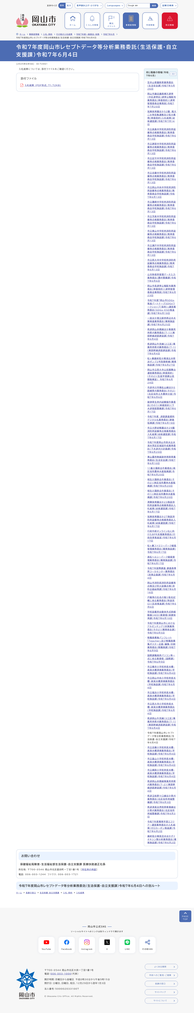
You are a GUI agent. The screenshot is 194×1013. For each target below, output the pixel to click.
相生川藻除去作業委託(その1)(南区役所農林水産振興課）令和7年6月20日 (161, 494)
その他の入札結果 (64, 34)
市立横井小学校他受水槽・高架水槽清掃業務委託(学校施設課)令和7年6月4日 (161, 670)
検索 (154, 6)
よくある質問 (160, 967)
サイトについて (160, 1001)
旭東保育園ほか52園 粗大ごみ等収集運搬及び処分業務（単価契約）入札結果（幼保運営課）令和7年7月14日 (161, 117)
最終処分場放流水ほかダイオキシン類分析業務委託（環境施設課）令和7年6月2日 (161, 839)
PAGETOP (185, 917)
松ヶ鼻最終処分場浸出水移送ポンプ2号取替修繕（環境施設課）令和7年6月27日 (161, 361)
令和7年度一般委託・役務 (87, 34)
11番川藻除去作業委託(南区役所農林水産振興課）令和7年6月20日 (161, 471)
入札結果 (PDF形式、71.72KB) (40, 85)
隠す (174, 74)
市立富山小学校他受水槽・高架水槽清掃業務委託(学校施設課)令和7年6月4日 (161, 762)
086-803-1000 (61, 974)
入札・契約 (47, 34)
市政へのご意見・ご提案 (160, 975)
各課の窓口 (31, 893)
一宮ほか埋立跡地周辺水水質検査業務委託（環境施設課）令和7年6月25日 (161, 321)
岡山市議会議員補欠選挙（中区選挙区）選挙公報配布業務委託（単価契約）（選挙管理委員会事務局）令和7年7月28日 (161, 100)
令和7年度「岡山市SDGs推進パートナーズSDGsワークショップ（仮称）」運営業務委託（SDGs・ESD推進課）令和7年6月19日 (161, 306)
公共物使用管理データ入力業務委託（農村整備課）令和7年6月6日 (161, 277)
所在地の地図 (89, 869)
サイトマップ (160, 992)
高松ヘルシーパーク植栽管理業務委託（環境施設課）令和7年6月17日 (161, 560)
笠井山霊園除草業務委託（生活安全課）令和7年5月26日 (161, 85)
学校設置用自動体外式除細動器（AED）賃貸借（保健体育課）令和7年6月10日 (161, 615)
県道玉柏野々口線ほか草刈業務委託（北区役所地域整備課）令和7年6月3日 (161, 799)
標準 (62, 5)
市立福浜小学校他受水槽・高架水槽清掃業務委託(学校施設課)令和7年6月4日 (161, 695)
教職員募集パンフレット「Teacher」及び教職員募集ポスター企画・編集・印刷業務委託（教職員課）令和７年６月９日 (161, 644)
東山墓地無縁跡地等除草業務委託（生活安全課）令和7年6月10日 (161, 460)
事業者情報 (34, 34)
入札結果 (80, 893)
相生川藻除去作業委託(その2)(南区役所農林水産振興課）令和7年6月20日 (161, 482)
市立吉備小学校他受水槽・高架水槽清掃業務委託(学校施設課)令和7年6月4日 (161, 750)
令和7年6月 (109, 34)
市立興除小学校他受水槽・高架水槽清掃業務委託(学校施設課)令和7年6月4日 (161, 773)
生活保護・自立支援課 (49, 893)
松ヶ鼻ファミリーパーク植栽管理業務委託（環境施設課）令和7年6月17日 (161, 549)
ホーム (22, 34)
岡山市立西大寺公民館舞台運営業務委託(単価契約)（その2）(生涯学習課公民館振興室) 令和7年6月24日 (161, 376)
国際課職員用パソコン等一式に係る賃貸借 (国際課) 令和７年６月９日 (161, 658)
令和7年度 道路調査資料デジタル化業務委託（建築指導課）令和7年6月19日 (161, 419)
